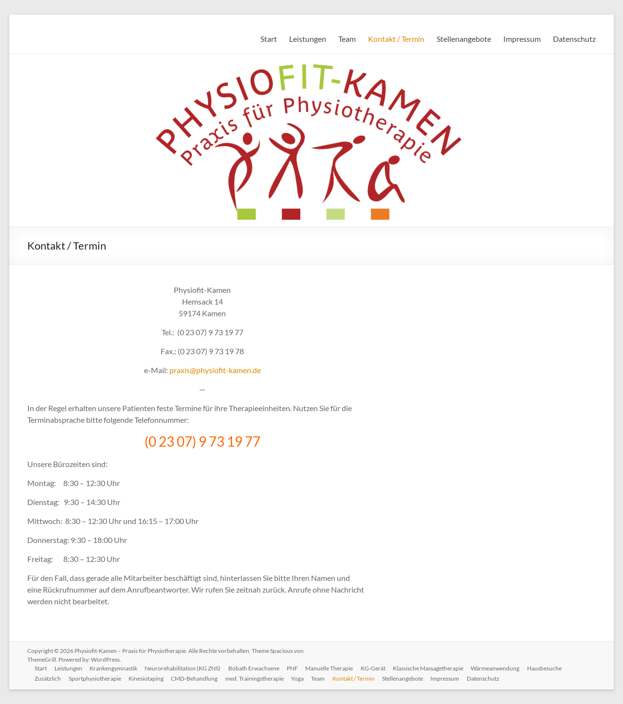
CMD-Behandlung (195, 678)
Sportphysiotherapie (95, 678)
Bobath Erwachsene (255, 668)
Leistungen (307, 38)
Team (347, 38)
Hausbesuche (548, 668)
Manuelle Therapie (331, 668)
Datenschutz (574, 38)
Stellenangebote (464, 38)
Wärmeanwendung (498, 668)
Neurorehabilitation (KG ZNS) (184, 668)
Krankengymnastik (114, 668)
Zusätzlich (48, 678)
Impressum (522, 38)
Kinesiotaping (147, 678)
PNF (294, 668)
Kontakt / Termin (396, 38)
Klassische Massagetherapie (431, 668)
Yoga (299, 678)
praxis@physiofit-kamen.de (215, 370)
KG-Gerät (375, 668)
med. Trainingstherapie (256, 678)
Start (268, 38)
